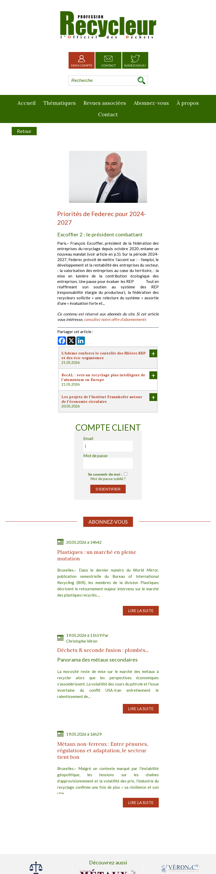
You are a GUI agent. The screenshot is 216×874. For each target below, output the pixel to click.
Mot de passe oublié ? (108, 478)
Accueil (26, 103)
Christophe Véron (81, 640)
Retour (24, 131)
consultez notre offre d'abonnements (115, 319)
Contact (108, 60)
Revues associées (105, 103)
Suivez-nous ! (135, 60)
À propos (188, 103)
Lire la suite (141, 610)
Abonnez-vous (151, 103)
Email (88, 438)
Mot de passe (95, 455)
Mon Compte (81, 60)
